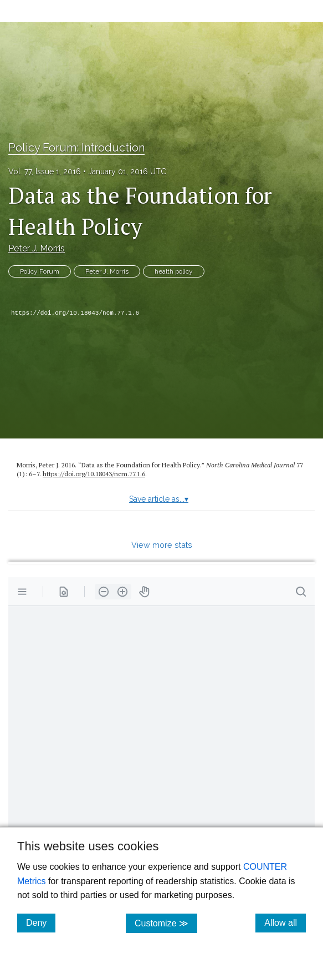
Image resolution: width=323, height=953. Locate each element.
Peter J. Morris (36, 248)
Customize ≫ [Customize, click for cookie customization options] (166, 922)
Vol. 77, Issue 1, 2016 (44, 171)
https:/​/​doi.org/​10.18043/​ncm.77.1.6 (94, 473)
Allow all (285, 922)
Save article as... (158, 499)
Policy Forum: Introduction (76, 147)
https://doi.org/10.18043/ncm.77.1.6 (75, 313)
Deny (40, 922)
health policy (174, 271)
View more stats (161, 544)
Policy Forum (39, 271)
